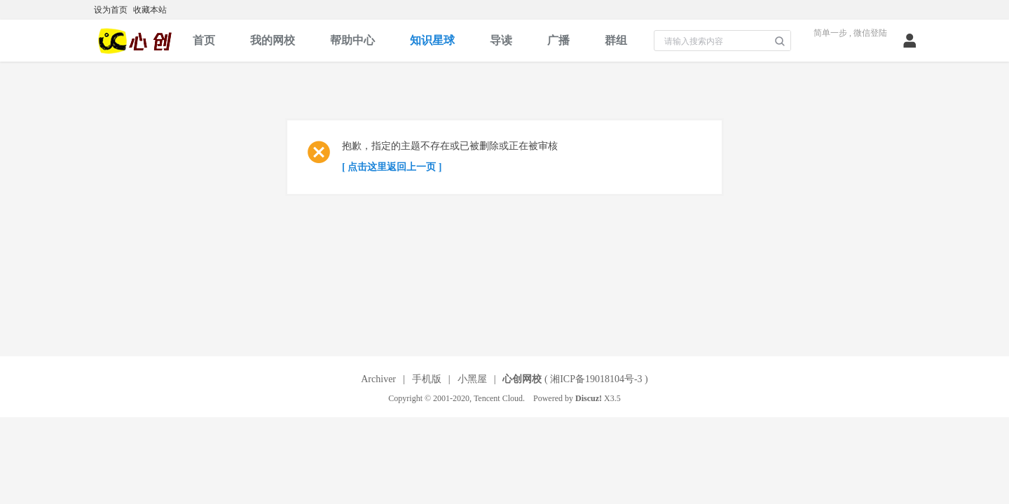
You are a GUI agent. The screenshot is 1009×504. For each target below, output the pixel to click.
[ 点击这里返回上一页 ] (391, 167)
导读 (501, 40)
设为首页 (111, 10)
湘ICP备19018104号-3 (596, 379)
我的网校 (272, 40)
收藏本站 (150, 10)
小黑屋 (472, 379)
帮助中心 (352, 40)
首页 (204, 40)
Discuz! (588, 398)
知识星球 (432, 40)
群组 (616, 40)
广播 (558, 40)
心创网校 (522, 379)
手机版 (426, 379)
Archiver (378, 379)
